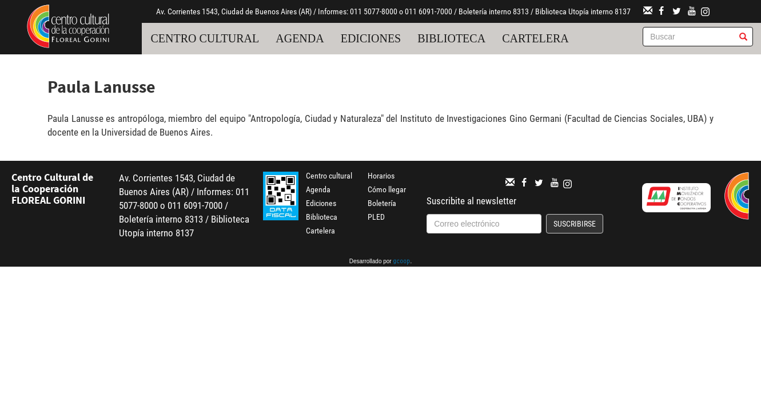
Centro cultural (204, 38)
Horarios (381, 176)
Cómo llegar (387, 189)
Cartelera (535, 38)
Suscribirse (574, 223)
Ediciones (371, 38)
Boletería (382, 203)
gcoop (401, 262)
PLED (376, 217)
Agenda (300, 38)
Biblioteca (451, 38)
